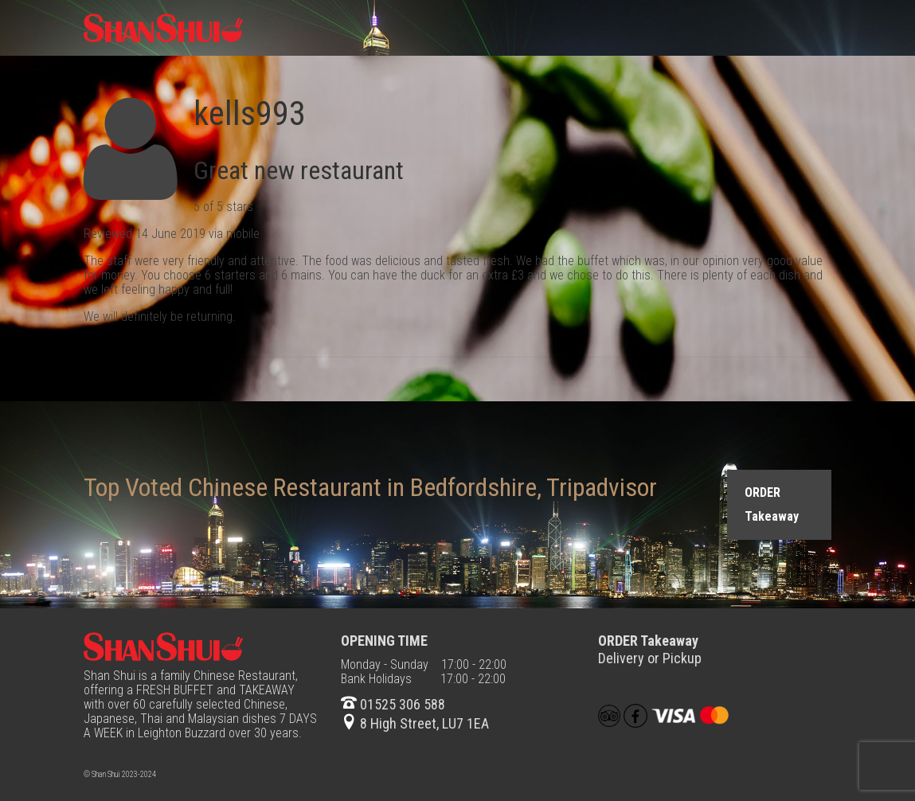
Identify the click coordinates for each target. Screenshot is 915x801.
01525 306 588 (393, 704)
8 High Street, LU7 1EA (415, 723)
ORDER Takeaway (772, 504)
